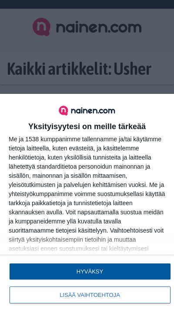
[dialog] (87, 203)
